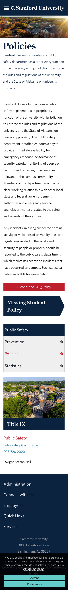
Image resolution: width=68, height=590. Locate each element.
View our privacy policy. (43, 566)
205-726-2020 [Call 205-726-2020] (14, 451)
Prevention (14, 341)
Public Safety (16, 329)
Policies (12, 353)
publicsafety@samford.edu (22, 445)
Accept (34, 578)
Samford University (34, 539)
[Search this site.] (13, 8)
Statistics (13, 365)
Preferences (34, 584)
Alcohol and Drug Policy (34, 287)
